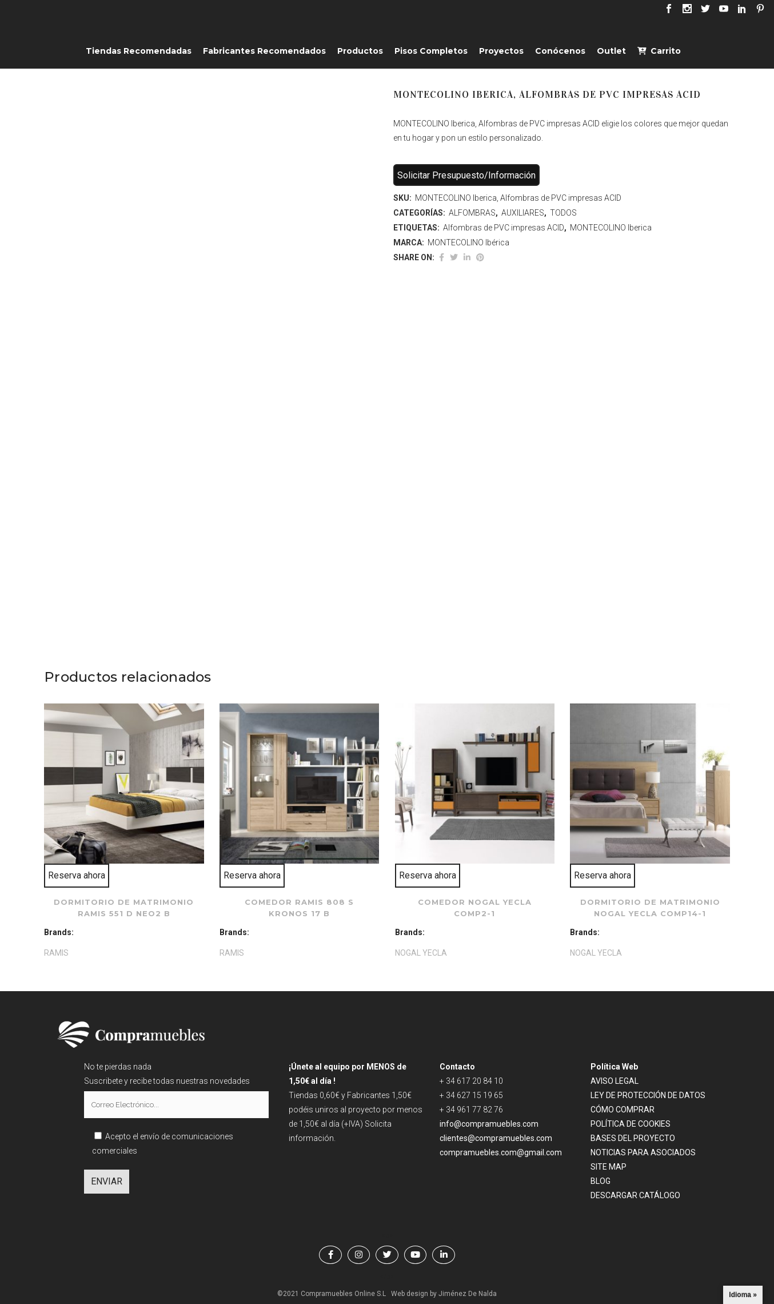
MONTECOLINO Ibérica (468, 242)
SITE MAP (609, 1166)
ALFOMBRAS (472, 212)
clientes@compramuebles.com (497, 1138)
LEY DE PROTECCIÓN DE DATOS (648, 1095)
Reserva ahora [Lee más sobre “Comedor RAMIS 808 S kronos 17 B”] (252, 875)
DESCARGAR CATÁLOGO (635, 1195)
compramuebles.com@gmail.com (501, 1152)
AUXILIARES (522, 212)
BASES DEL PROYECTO (633, 1138)
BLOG (601, 1181)
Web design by (414, 1294)
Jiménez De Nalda (467, 1294)
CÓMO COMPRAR (623, 1109)
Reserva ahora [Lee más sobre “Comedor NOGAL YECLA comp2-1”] (427, 875)
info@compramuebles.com (489, 1123)
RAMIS (56, 952)
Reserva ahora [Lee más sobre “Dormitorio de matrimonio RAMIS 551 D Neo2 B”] (76, 875)
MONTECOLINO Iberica (611, 227)
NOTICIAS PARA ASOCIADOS (643, 1152)
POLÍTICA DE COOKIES (631, 1123)
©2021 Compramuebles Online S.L (331, 1294)
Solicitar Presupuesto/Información (466, 175)
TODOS (563, 212)
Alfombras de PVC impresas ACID (503, 227)
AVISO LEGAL (615, 1081)
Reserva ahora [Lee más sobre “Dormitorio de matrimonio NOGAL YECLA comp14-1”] (602, 875)
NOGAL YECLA (421, 952)
